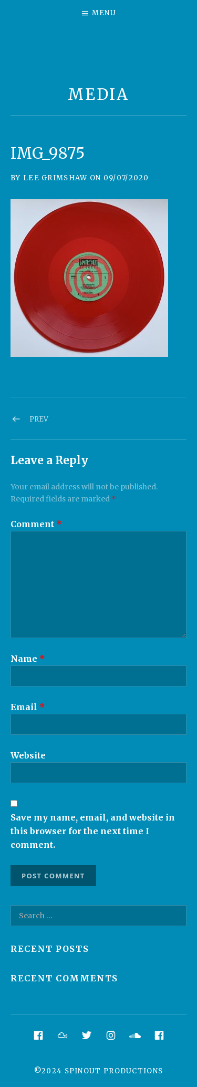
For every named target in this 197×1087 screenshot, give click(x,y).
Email (28, 707)
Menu (104, 12)
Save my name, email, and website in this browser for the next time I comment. (93, 831)
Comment (36, 524)
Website (28, 755)
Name (28, 658)
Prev (38, 419)
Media (98, 94)
